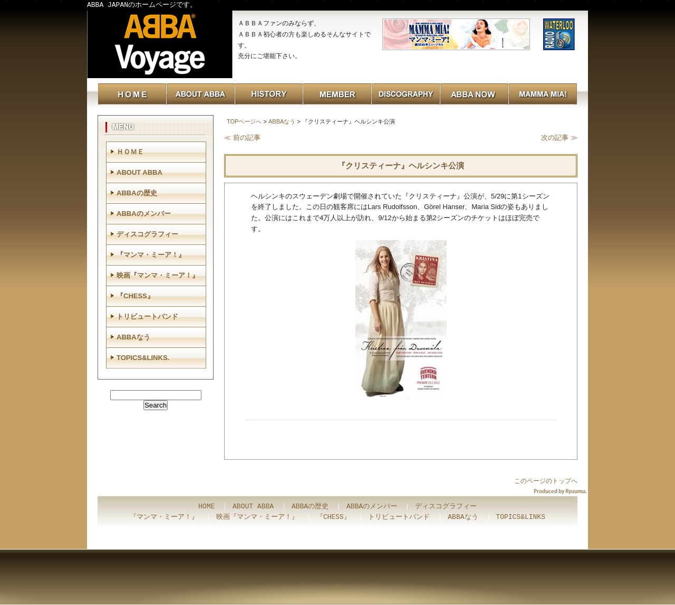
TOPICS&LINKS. (143, 358)
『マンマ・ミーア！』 (151, 255)
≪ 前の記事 (242, 137)
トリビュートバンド (147, 316)
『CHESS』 (135, 296)
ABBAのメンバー (144, 214)
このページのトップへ (545, 481)
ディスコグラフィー (147, 234)
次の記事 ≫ (559, 137)
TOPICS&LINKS (520, 517)
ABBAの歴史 (137, 193)
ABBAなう (281, 121)
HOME (206, 507)
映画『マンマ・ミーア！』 (158, 275)
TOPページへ (244, 121)
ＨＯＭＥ (130, 152)
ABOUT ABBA (139, 172)
